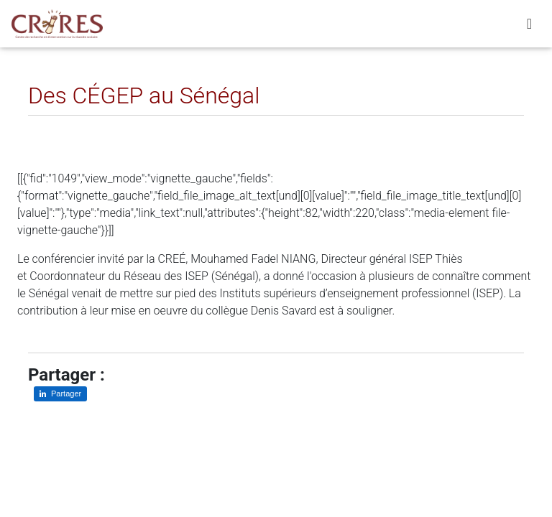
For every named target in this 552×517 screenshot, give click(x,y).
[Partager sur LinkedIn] (49, 127)
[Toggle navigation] (529, 27)
